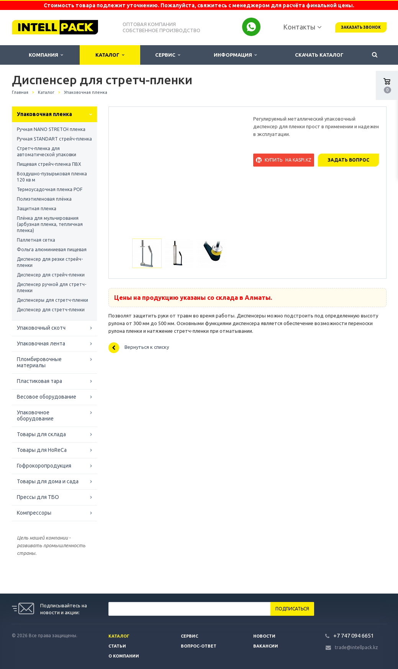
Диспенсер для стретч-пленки (51, 309)
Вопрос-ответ (198, 646)
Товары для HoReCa (42, 450)
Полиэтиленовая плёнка (44, 198)
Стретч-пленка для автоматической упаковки (46, 151)
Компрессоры (34, 513)
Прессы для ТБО (38, 497)
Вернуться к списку (138, 347)
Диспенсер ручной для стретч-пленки (51, 287)
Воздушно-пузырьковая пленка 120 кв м (52, 176)
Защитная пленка (36, 208)
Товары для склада (41, 434)
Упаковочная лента (41, 343)
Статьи (117, 646)
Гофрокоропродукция (44, 466)
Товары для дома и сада (48, 481)
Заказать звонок (361, 27)
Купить (283, 160)
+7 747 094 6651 (353, 635)
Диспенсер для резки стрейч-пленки (50, 262)
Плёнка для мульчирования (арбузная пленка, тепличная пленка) (50, 224)
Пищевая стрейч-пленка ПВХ (49, 164)
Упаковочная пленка (44, 114)
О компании (123, 656)
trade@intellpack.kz (356, 647)
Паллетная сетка (36, 239)
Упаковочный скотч (41, 328)
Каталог (109, 55)
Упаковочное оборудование (35, 415)
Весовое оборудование (46, 397)
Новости (264, 636)
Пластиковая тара (39, 381)
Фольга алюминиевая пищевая (52, 249)
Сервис (167, 55)
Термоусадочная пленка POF (49, 189)
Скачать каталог (319, 54)
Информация (235, 55)
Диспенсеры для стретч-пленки (52, 300)
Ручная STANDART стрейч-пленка (54, 138)
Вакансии (265, 646)
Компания (46, 55)
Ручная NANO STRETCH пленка (51, 129)
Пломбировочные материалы (39, 362)
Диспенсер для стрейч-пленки (51, 274)
